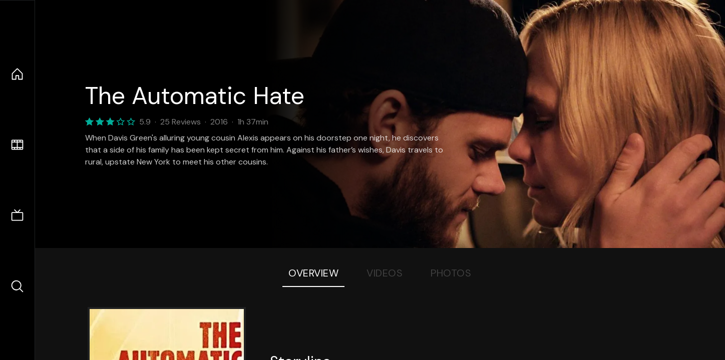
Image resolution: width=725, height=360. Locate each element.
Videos (385, 273)
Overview (313, 273)
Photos (451, 273)
